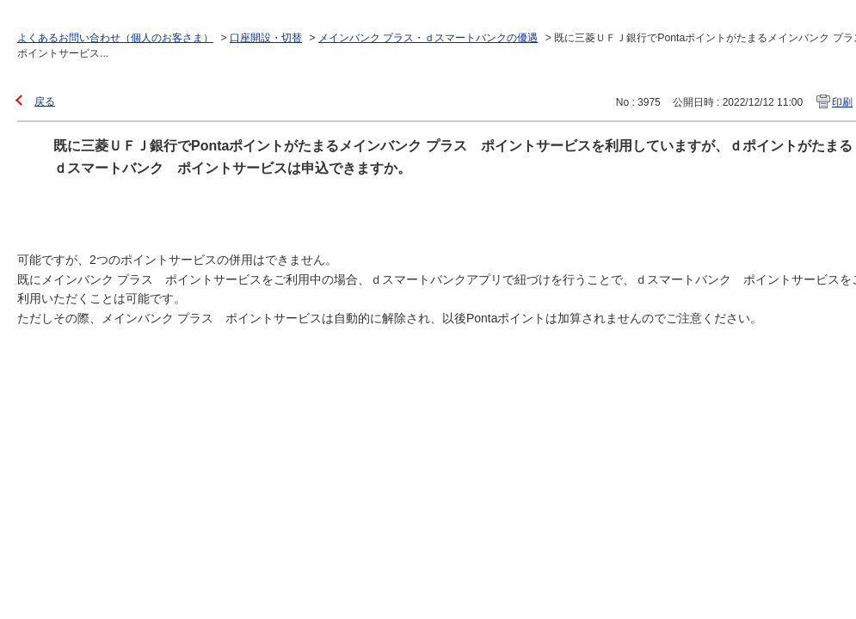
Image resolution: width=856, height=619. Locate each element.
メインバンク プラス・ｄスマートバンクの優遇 (428, 38)
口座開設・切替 (266, 38)
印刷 (842, 102)
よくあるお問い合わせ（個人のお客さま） (115, 38)
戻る (44, 101)
